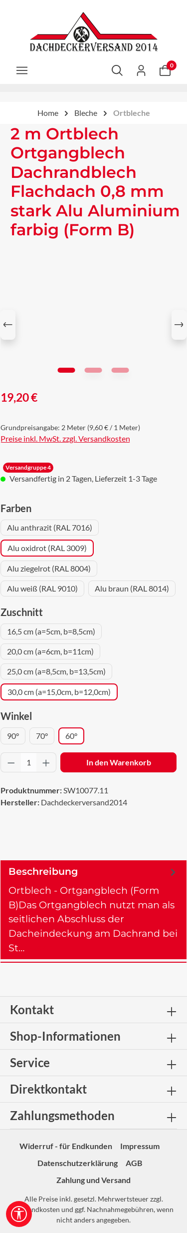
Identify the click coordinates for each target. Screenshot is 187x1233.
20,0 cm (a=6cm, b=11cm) (50, 651)
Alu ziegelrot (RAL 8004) (49, 568)
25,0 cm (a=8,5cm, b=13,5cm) (56, 671)
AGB (134, 1163)
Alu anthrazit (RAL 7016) (49, 527)
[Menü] (22, 70)
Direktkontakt (48, 1089)
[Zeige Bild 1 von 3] (66, 370)
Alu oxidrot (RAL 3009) (47, 548)
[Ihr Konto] (141, 70)
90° (13, 735)
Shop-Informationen (65, 1036)
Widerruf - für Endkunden (65, 1146)
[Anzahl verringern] (10, 762)
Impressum (140, 1146)
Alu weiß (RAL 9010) (42, 588)
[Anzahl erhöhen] (46, 762)
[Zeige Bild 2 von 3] (93, 370)
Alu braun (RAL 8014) (132, 588)
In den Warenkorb (118, 762)
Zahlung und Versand (93, 1180)
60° (71, 735)
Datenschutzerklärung (77, 1163)
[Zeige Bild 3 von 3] (120, 370)
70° (42, 735)
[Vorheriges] (7, 325)
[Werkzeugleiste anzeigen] (19, 1214)
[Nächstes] (179, 325)
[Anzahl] (28, 762)
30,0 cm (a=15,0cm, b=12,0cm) (59, 691)
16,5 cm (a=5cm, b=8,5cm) (51, 631)
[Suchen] (117, 70)
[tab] (93, 909)
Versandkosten (37, 1209)
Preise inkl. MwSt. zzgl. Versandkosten (65, 438)
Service (30, 1062)
